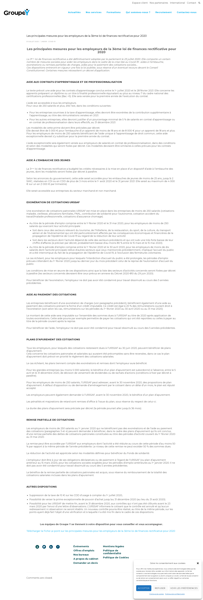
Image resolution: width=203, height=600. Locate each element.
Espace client (140, 2)
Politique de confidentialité (175, 594)
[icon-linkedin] (51, 547)
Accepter (144, 588)
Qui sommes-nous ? (138, 12)
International (177, 2)
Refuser (160, 588)
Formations (114, 12)
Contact (191, 2)
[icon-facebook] (58, 547)
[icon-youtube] (37, 547)
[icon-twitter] (44, 547)
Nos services (94, 12)
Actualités (74, 12)
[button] (198, 563)
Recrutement (163, 12)
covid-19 (52, 41)
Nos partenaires (159, 2)
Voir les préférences (184, 588)
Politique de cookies (156, 594)
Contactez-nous (187, 12)
